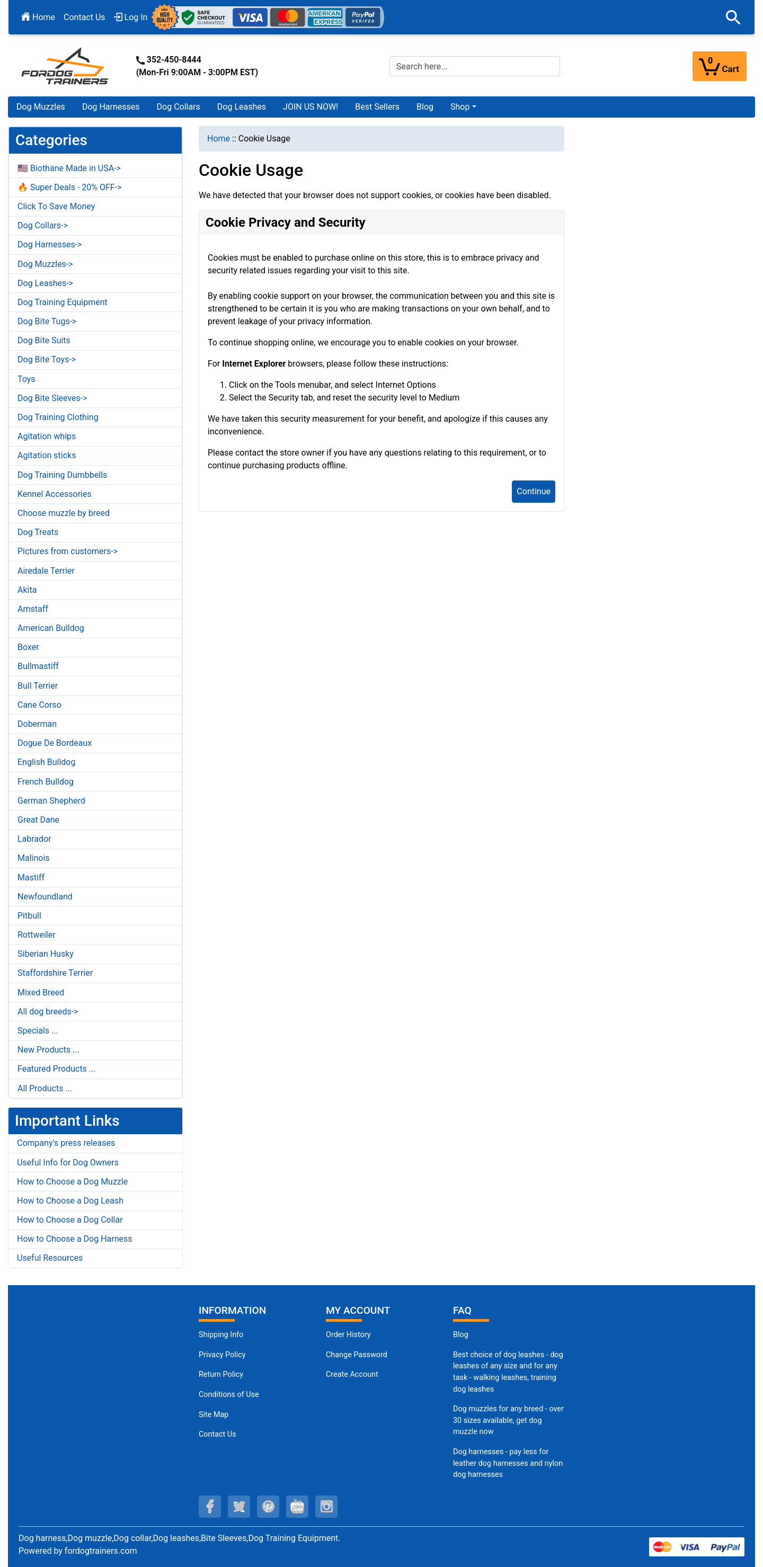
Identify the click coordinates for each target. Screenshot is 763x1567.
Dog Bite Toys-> (46, 359)
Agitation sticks (46, 455)
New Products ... (48, 1050)
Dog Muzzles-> (45, 264)
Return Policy (221, 1374)
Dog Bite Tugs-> (46, 321)
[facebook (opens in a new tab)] (209, 1506)
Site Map (213, 1414)
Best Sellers (377, 107)
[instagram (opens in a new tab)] (326, 1506)
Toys (26, 379)
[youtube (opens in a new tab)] (297, 1506)
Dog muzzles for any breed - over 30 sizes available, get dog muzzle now (508, 1420)
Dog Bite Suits (43, 340)
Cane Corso (39, 705)
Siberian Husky (45, 954)
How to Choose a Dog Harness (74, 1239)
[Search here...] (474, 66)
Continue (534, 491)
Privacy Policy (222, 1354)
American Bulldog (50, 628)
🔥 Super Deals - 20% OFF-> (69, 187)
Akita (27, 590)
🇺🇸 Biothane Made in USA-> (69, 168)
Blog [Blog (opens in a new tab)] (424, 107)
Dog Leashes (241, 107)
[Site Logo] (65, 65)
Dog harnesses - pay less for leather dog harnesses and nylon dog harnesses (508, 1463)
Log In (131, 17)
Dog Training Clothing (58, 417)
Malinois (33, 858)
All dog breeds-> (47, 1012)
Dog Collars (178, 107)
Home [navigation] (218, 138)
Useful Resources (50, 1258)
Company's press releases (66, 1143)
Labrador (34, 839)
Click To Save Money (56, 206)
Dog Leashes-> (45, 283)
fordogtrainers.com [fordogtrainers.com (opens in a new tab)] (101, 1551)
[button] (733, 17)
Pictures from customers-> (67, 551)
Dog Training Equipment (62, 302)
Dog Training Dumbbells (62, 475)
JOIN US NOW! (310, 107)
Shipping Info (221, 1334)
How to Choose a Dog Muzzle (72, 1182)
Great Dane (38, 820)
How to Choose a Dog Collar (70, 1220)
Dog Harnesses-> (49, 244)
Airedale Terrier (46, 571)
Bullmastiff (38, 666)
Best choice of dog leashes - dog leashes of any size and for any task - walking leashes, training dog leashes (508, 1372)
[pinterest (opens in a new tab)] (268, 1506)
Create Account (352, 1374)
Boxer (28, 647)
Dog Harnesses (111, 107)
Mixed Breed (40, 992)
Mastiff (31, 877)
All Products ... (44, 1088)
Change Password (356, 1354)
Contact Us (84, 17)
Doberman (37, 724)
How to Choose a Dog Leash (70, 1201)
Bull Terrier (37, 686)
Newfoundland (45, 897)
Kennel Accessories (54, 494)
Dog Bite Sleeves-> (52, 398)
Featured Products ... (56, 1069)
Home (38, 17)
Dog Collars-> (42, 225)
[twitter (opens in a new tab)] (239, 1506)
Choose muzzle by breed (63, 513)
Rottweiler (36, 935)
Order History (348, 1334)
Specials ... (37, 1031)
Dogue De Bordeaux (54, 743)
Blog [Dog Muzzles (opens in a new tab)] (460, 1334)
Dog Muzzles (40, 107)
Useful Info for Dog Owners (68, 1163)
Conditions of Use (229, 1394)
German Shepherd (51, 801)
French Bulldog (45, 782)
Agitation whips (46, 436)
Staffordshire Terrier (55, 973)
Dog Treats (37, 532)
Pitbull (29, 916)
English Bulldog (46, 762)
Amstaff (32, 609)
